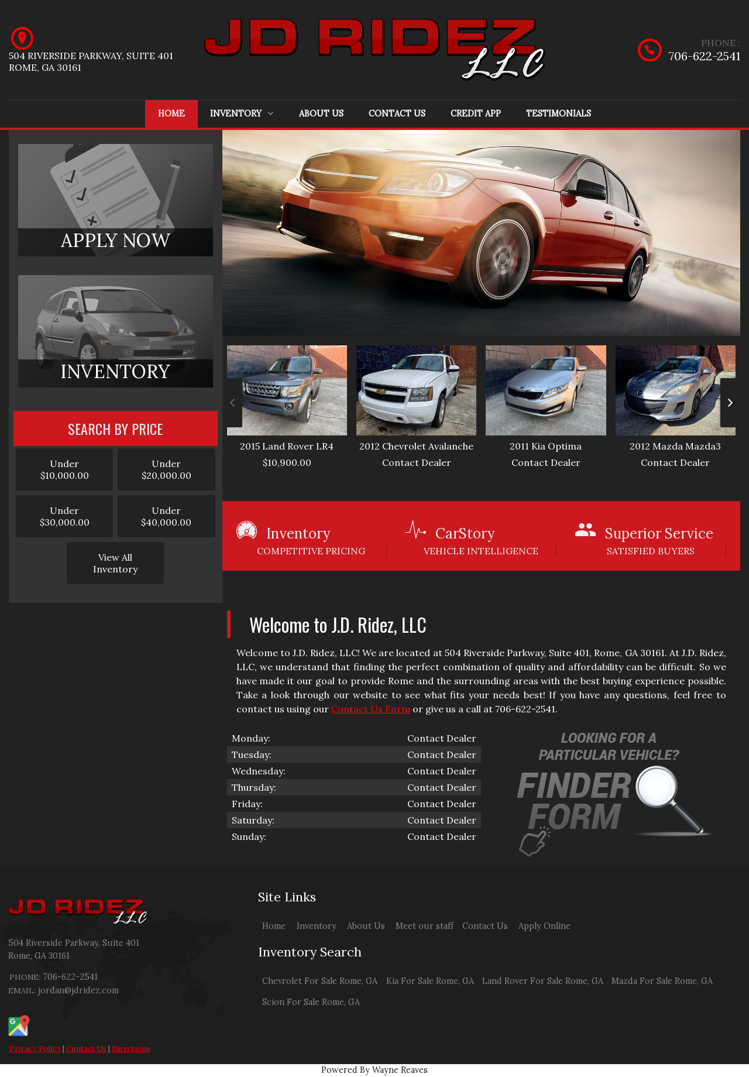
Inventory (241, 113)
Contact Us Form (370, 709)
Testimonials (558, 113)
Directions (131, 1049)
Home (171, 113)
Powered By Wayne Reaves (374, 1070)
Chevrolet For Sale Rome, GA (319, 981)
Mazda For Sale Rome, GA (662, 981)
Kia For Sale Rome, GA (430, 981)
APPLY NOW (115, 240)
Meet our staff (424, 926)
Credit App (476, 113)
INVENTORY (115, 371)
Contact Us (397, 113)
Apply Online (544, 926)
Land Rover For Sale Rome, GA (542, 981)
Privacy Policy (35, 1049)
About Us (321, 113)
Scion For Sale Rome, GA (311, 1002)
